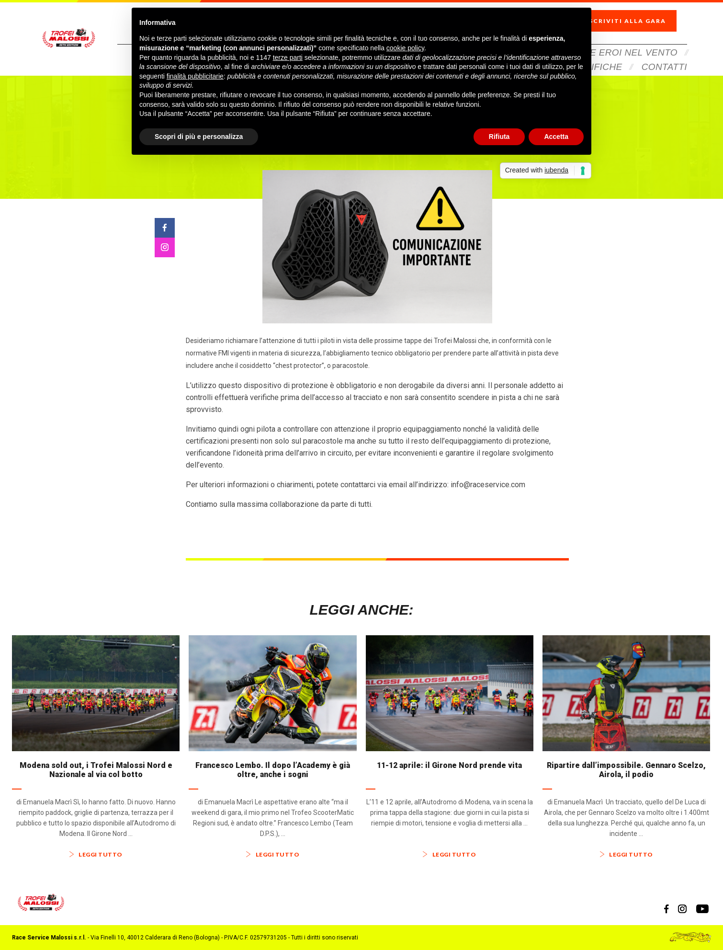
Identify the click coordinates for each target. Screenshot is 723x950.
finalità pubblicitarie (195, 76)
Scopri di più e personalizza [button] (199, 136)
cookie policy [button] (405, 48)
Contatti (664, 54)
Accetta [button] (556, 136)
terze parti (288, 57)
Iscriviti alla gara (634, 14)
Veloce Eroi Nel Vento (618, 39)
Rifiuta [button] (499, 136)
